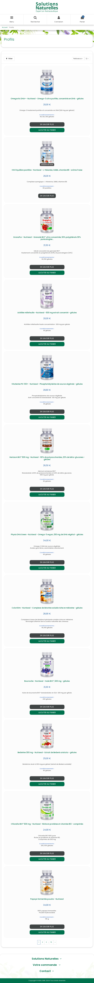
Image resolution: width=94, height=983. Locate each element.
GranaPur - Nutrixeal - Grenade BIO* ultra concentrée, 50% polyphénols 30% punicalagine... (47, 238)
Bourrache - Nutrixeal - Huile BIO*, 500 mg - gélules (47, 681)
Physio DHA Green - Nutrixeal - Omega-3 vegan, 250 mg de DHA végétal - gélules (47, 534)
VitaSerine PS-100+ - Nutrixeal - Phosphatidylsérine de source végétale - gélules (47, 384)
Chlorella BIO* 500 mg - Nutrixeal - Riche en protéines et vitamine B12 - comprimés (47, 824)
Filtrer (9, 58)
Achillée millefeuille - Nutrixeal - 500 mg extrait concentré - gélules (47, 312)
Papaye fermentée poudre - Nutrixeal (47, 899)
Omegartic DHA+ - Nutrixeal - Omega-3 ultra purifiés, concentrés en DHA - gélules (47, 98)
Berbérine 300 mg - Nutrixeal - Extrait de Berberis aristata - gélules (47, 752)
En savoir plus (47, 124)
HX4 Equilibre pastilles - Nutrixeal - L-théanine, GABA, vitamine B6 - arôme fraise (47, 170)
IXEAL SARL (42, 981)
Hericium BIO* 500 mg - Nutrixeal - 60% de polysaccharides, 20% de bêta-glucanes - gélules (47, 458)
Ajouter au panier (47, 130)
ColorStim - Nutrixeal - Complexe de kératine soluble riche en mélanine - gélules (47, 608)
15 (51, 942)
